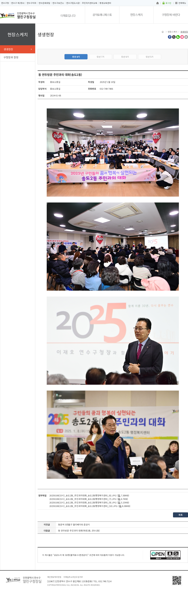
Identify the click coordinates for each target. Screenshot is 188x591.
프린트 (186, 37)
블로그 (178, 37)
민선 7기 (100, 56)
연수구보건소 (58, 2)
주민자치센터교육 (89, 2)
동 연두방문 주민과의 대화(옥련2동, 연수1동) (79, 530)
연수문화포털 (44, 2)
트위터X (174, 37)
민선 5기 (149, 56)
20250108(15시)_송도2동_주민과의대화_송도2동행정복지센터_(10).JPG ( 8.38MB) (89, 506)
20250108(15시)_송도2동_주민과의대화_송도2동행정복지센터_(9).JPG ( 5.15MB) (89, 502)
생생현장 (8, 49)
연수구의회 (31, 2)
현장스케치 (136, 14)
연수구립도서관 (73, 2)
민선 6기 (125, 56)
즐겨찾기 (182, 37)
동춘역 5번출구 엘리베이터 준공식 (74, 524)
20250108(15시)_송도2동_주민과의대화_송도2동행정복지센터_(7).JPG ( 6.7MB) (88, 498)
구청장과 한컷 (11, 57)
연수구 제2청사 (17, 2)
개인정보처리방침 (54, 577)
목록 (180, 514)
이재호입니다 (67, 15)
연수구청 (5, 2)
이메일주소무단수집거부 (73, 577)
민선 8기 (76, 56)
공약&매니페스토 (102, 14)
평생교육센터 (105, 2)
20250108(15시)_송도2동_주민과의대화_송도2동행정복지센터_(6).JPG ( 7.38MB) (89, 495)
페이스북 (170, 37)
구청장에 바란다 (171, 14)
